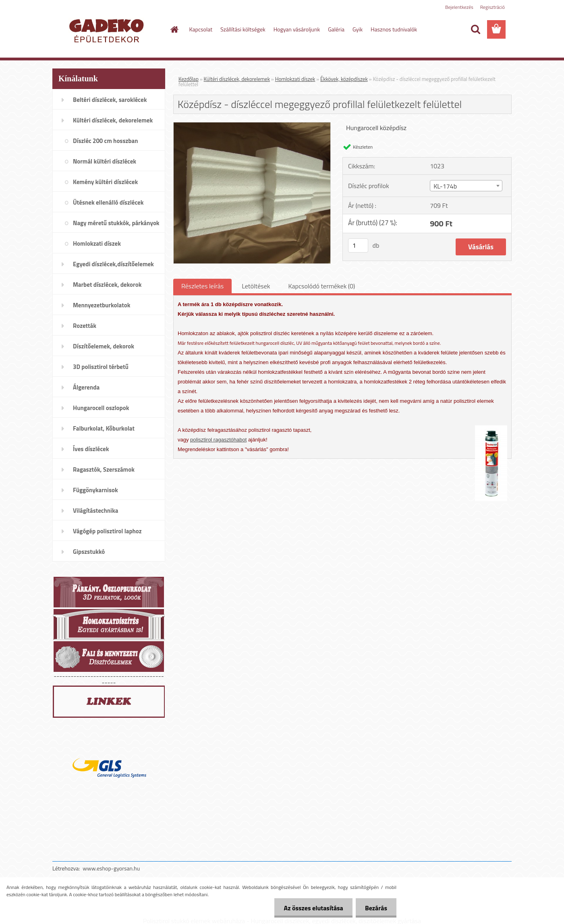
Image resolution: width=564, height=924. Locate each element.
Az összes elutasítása (311, 908)
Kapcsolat (201, 29)
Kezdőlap (188, 79)
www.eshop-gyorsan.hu (111, 868)
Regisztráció (492, 7)
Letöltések (256, 286)
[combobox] (466, 185)
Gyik (357, 29)
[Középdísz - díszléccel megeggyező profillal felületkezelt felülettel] (252, 126)
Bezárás (375, 908)
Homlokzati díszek (295, 79)
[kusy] (358, 245)
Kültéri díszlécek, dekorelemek (237, 79)
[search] (475, 29)
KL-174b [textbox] (445, 186)
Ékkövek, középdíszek (344, 79)
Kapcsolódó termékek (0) (321, 286)
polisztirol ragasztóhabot (218, 440)
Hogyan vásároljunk (297, 29)
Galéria (336, 29)
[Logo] (107, 30)
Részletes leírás (202, 286)
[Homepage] (174, 29)
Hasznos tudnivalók (394, 29)
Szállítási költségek (242, 29)
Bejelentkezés (459, 7)
